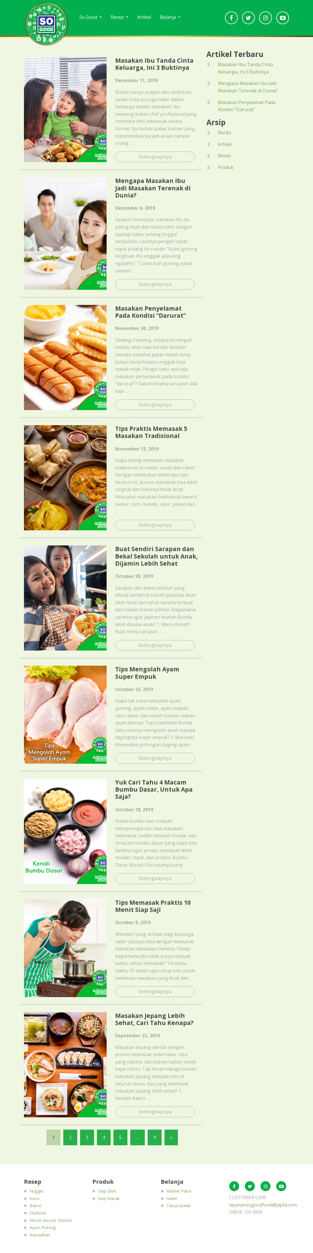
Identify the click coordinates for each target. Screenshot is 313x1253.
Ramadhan (40, 1235)
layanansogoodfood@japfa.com (263, 1205)
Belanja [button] (168, 17)
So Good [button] (88, 17)
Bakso (36, 1206)
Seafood (38, 1213)
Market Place (178, 1191)
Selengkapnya (155, 157)
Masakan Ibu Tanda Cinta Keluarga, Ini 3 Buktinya (245, 68)
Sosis (35, 1198)
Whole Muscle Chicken (51, 1220)
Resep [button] (118, 17)
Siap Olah (107, 1191)
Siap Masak (109, 1198)
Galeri (171, 1198)
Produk (225, 167)
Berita (224, 132)
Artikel (144, 17)
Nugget (37, 1191)
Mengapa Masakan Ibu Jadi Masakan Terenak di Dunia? (248, 87)
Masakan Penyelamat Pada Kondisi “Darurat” (246, 106)
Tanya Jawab (178, 1206)
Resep (224, 155)
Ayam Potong (43, 1227)
